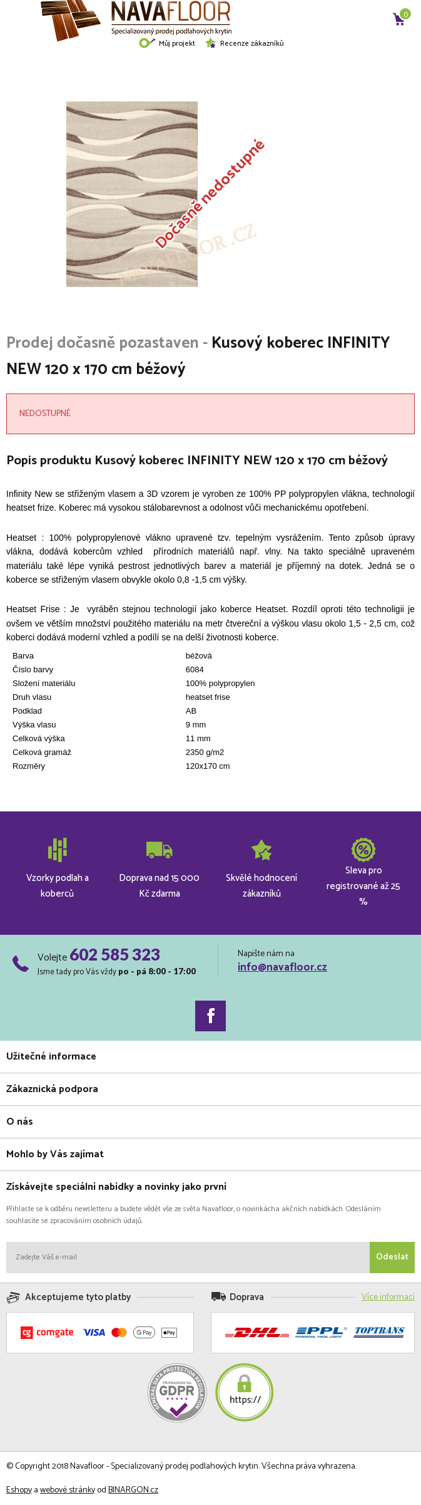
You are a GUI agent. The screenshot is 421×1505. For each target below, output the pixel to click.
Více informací (388, 1297)
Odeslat (392, 1257)
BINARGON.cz (133, 1490)
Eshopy (19, 1490)
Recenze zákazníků (244, 43)
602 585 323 (114, 954)
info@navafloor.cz (282, 967)
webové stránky (67, 1490)
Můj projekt (166, 43)
